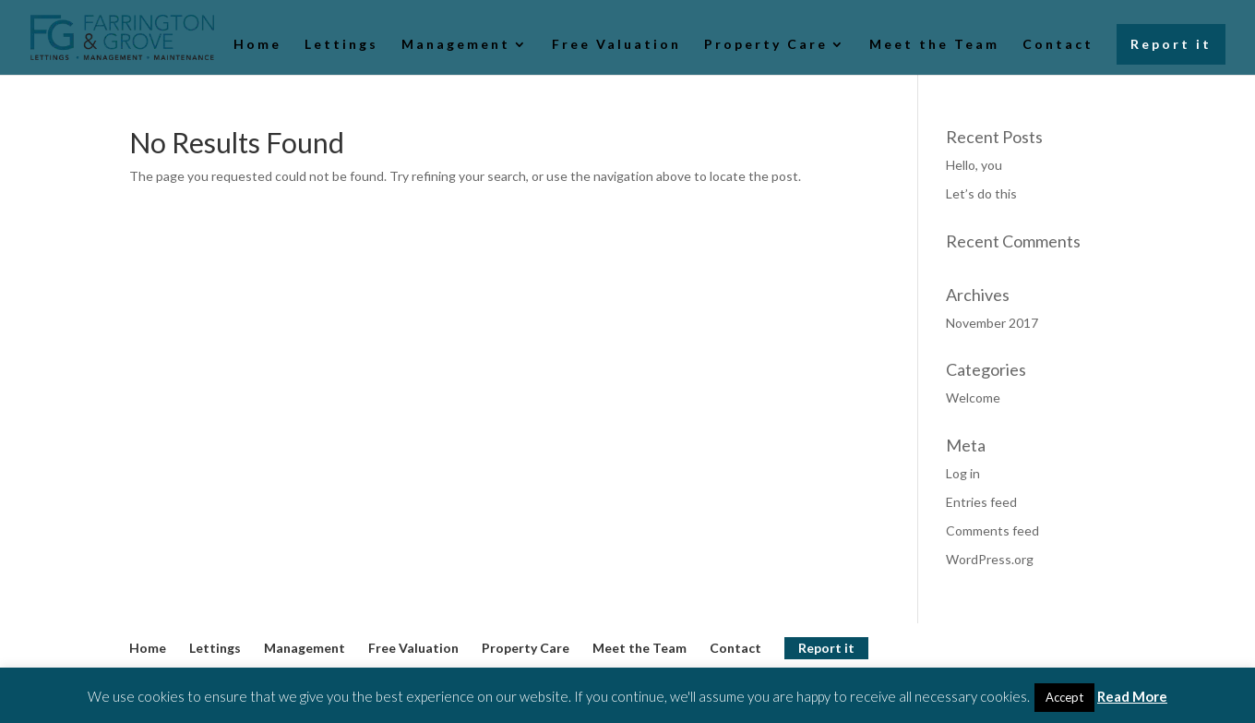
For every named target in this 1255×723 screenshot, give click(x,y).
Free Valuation (616, 45)
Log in (963, 473)
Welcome (973, 397)
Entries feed (981, 502)
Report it (1171, 44)
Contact (1058, 45)
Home (257, 45)
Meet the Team (934, 45)
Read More (1132, 696)
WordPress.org (990, 559)
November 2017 (992, 323)
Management (455, 45)
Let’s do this (981, 193)
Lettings (341, 45)
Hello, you (974, 165)
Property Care (766, 45)
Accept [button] (1064, 697)
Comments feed (992, 530)
